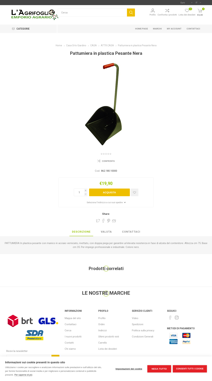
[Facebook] (170, 317)
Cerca (131, 13)
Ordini (101, 324)
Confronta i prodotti (167, 14)
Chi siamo (70, 348)
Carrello (102, 342)
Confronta (108, 161)
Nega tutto (159, 369)
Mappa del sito (73, 318)
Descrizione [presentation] (81, 231)
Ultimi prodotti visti (108, 336)
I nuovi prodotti (73, 336)
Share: (106, 213)
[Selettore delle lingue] (198, 2)
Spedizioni (137, 324)
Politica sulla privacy (143, 330)
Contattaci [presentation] (131, 231)
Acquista (109, 192)
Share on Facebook (103, 221)
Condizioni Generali (142, 336)
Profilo (153, 14)
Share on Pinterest (108, 221)
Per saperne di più (23, 375)
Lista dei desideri (107, 348)
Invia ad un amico (114, 221)
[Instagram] (176, 317)
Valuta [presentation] (106, 231)
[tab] (81, 232)
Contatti (69, 342)
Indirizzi (102, 330)
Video (135, 318)
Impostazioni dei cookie (129, 369)
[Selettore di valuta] (186, 2)
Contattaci (70, 324)
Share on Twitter (98, 221)
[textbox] (92, 13)
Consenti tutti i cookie (190, 369)
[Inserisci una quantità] (79, 192)
